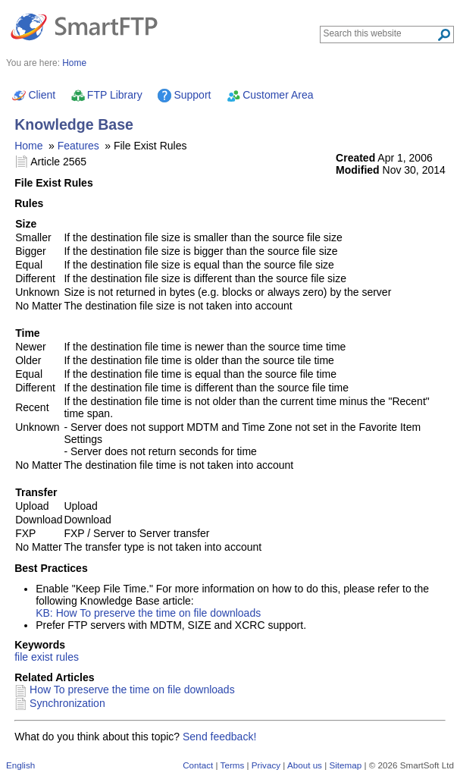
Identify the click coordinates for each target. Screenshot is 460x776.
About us (304, 765)
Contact (198, 765)
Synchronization (67, 703)
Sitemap (345, 765)
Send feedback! (219, 736)
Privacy (266, 765)
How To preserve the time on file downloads (132, 689)
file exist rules (46, 657)
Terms (233, 765)
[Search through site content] (380, 33)
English (20, 765)
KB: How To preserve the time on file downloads (148, 613)
